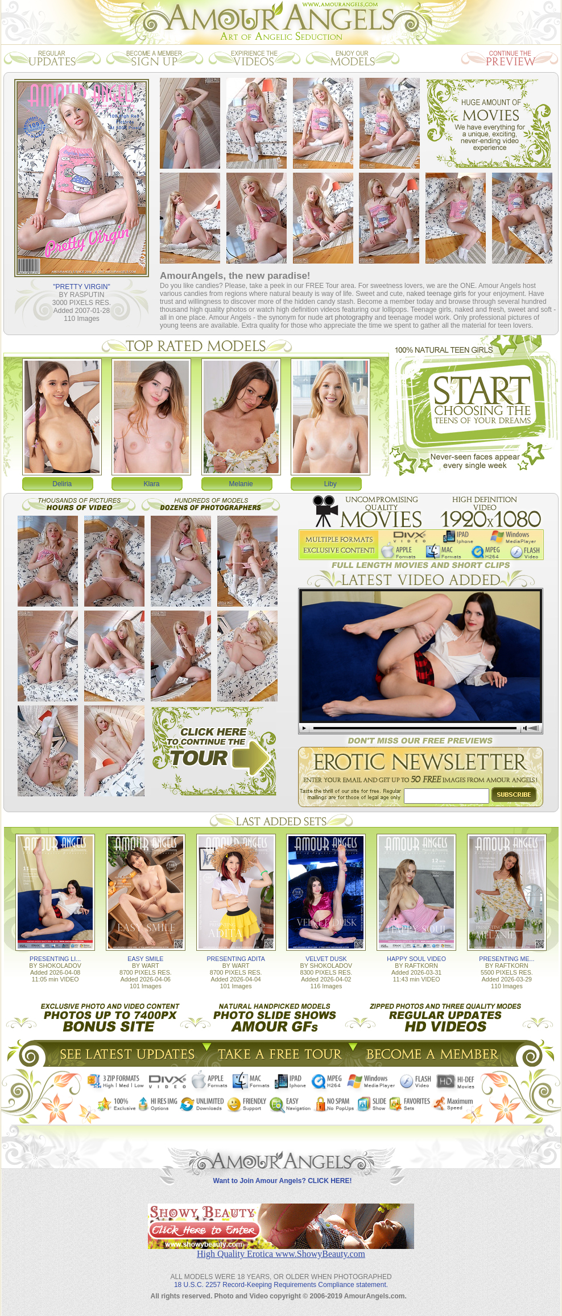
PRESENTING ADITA (236, 958)
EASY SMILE (145, 958)
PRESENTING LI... (55, 958)
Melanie (241, 484)
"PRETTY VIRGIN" (81, 287)
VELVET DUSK (325, 958)
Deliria (62, 484)
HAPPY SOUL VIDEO (416, 958)
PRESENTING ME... (506, 958)
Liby (330, 484)
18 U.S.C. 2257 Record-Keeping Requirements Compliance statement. (281, 1285)
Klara (151, 484)
